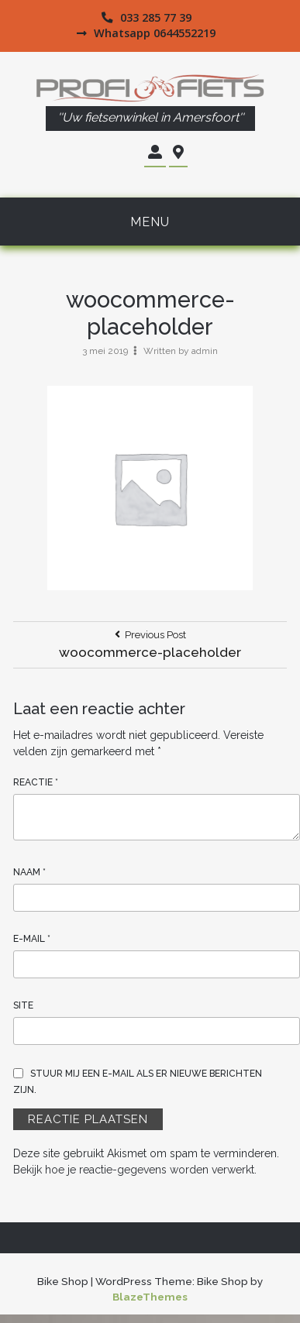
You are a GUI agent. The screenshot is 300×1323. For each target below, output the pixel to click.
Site (23, 1005)
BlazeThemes (150, 1296)
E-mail (31, 938)
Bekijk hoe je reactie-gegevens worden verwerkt (133, 1169)
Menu (150, 222)
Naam (29, 872)
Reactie (35, 782)
